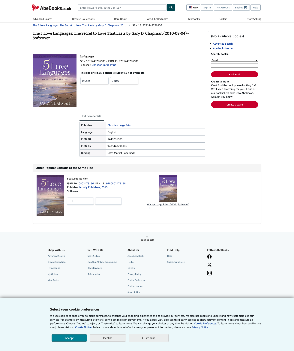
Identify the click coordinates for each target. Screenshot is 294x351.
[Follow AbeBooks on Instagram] (209, 273)
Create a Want (234, 104)
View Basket (54, 280)
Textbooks (194, 18)
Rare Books (120, 18)
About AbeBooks (136, 255)
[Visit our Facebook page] (209, 256)
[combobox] (122, 7)
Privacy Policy (134, 274)
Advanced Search (42, 18)
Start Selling (254, 18)
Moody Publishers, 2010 (93, 187)
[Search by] (234, 60)
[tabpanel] (142, 139)
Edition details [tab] (91, 116)
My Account (223, 7)
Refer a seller (94, 274)
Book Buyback (95, 267)
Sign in (207, 7)
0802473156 (86, 183)
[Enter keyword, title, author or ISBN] (234, 66)
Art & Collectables (157, 18)
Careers (131, 267)
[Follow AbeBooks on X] (209, 265)
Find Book (234, 74)
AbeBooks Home (222, 48)
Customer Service (176, 261)
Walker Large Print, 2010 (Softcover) (168, 204)
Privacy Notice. (200, 327)
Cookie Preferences (137, 280)
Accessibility (134, 292)
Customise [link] (148, 338)
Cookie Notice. (83, 327)
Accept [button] (69, 338)
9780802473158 (116, 183)
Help (255, 7)
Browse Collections (83, 18)
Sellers (223, 18)
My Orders (53, 274)
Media (131, 261)
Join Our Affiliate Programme (102, 261)
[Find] (171, 7)
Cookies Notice (135, 286)
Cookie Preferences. (205, 323)
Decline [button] (107, 338)
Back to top (147, 239)
